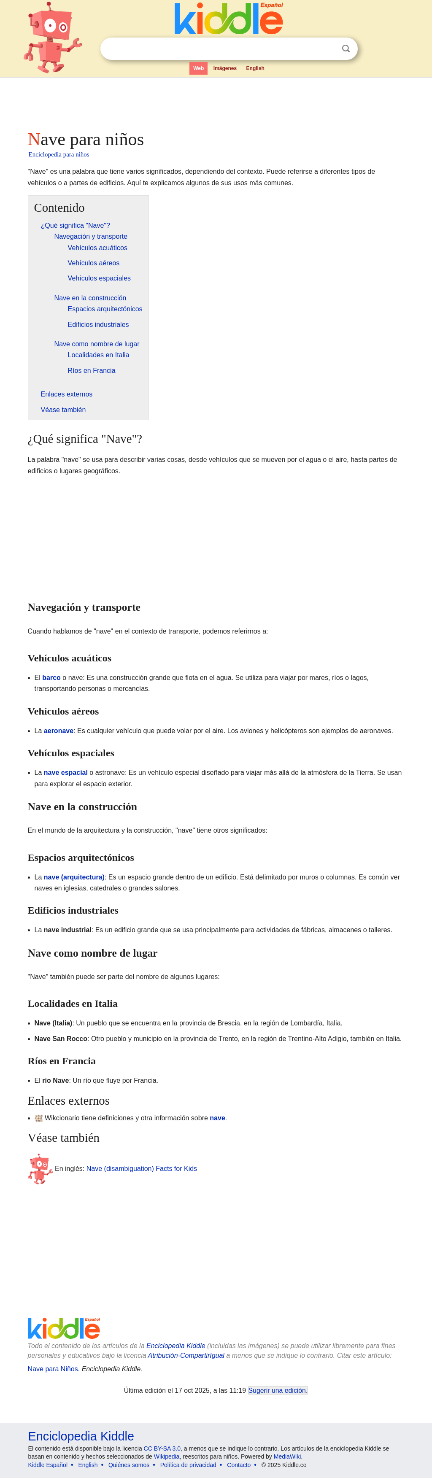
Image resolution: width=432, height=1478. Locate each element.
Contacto (239, 1465)
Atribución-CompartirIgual (186, 1355)
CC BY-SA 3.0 (162, 1448)
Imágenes (225, 68)
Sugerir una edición (277, 1390)
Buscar (346, 48)
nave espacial (66, 772)
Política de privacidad (188, 1465)
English (255, 68)
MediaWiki (287, 1456)
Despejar (328, 49)
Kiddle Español (48, 1465)
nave (217, 1118)
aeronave (58, 730)
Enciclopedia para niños (59, 154)
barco (51, 677)
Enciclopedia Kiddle (175, 1345)
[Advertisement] (215, 101)
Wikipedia (167, 1456)
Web (198, 68)
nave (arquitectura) (74, 877)
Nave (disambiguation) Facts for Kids (141, 1168)
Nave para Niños (53, 1369)
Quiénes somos (128, 1465)
